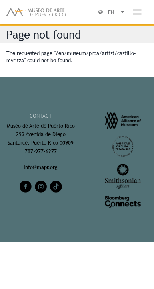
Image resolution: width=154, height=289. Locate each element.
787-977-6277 (41, 151)
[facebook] (26, 187)
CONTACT (41, 116)
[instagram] (41, 187)
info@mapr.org (41, 167)
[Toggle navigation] (137, 12)
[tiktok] (56, 187)
